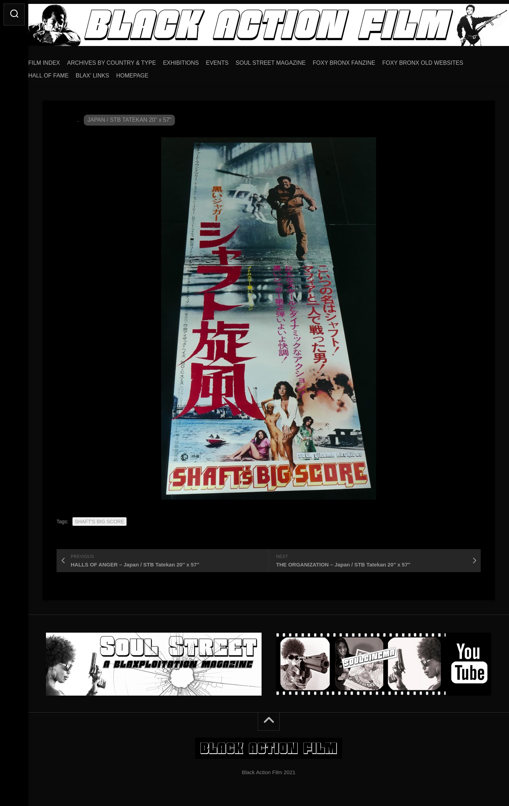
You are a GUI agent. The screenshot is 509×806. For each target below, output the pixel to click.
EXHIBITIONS (195, 60)
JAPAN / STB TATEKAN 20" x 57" (129, 117)
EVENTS (231, 60)
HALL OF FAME (62, 73)
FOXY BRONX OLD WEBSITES (436, 60)
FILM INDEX (58, 60)
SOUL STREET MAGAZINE (285, 60)
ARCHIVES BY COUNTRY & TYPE (125, 60)
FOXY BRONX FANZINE (358, 60)
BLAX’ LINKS (106, 73)
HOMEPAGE (146, 73)
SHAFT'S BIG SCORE (99, 519)
